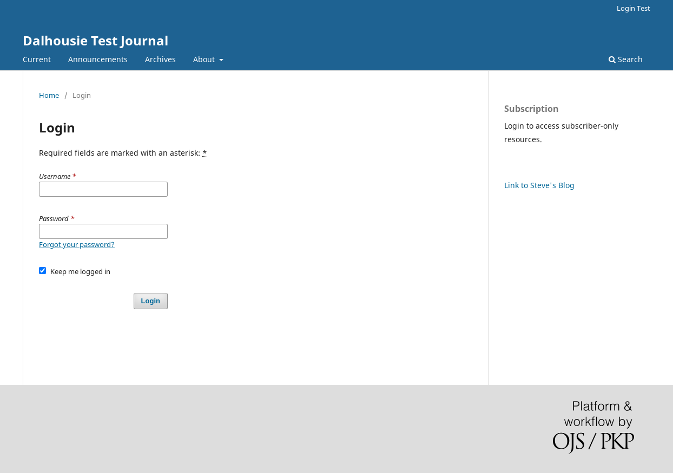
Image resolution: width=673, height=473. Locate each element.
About (205, 59)
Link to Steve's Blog (539, 185)
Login (150, 301)
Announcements (98, 59)
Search (626, 59)
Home (49, 95)
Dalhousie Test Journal (95, 40)
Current (37, 59)
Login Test (633, 8)
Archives (160, 59)
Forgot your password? (77, 244)
